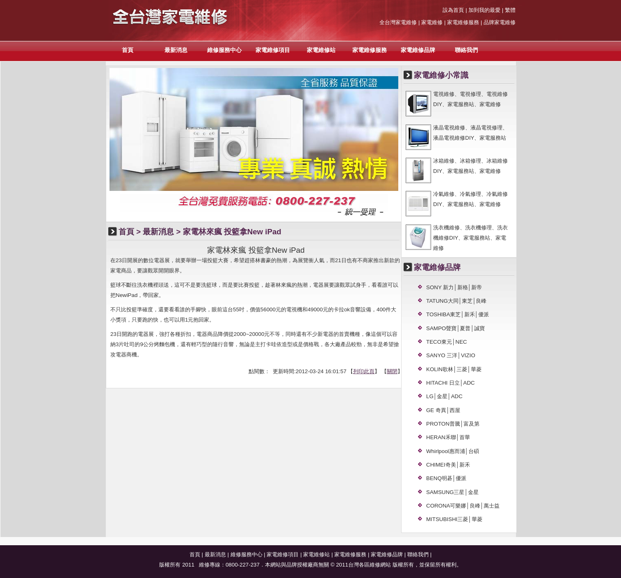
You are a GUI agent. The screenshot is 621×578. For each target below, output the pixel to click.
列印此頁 (363, 371)
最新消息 (175, 50)
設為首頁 (453, 10)
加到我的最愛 (484, 10)
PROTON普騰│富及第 (452, 424)
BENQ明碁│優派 (446, 478)
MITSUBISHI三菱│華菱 (454, 519)
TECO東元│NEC (446, 342)
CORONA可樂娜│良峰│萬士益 (463, 506)
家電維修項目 (273, 50)
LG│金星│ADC (444, 396)
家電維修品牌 (418, 50)
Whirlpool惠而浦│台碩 (452, 451)
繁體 (510, 10)
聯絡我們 (466, 50)
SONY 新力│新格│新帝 (454, 287)
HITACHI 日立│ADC (450, 383)
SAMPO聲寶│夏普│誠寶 (455, 328)
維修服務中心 (224, 50)
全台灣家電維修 (398, 22)
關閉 (392, 371)
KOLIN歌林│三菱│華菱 (454, 369)
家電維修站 (321, 50)
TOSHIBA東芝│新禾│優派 (457, 314)
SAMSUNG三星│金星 (452, 492)
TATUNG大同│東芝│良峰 (456, 301)
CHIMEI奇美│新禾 (448, 465)
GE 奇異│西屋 (443, 410)
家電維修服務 (369, 50)
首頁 (127, 50)
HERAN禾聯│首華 (448, 437)
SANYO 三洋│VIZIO (450, 355)
